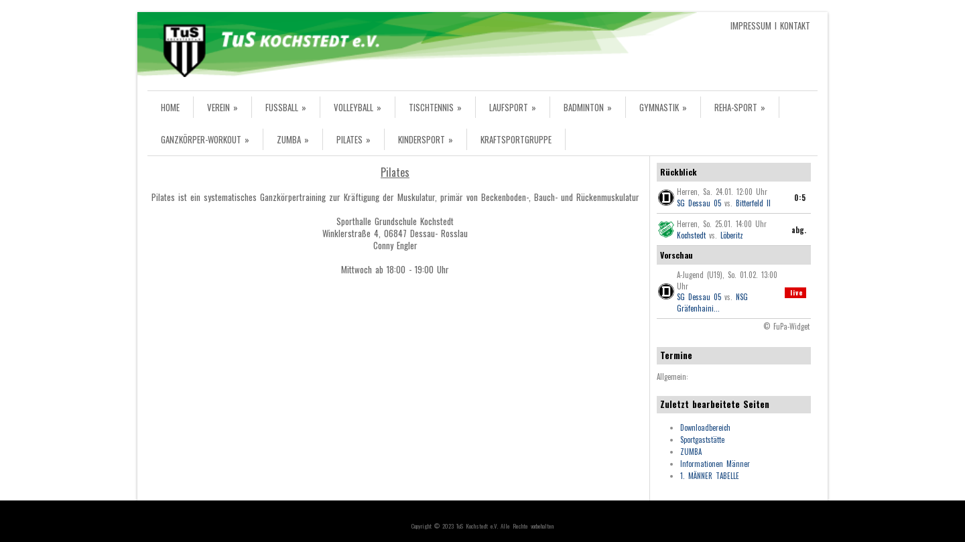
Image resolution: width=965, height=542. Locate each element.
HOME (170, 107)
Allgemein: (672, 376)
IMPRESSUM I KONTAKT (770, 25)
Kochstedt (691, 235)
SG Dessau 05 (699, 203)
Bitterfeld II (753, 203)
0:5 (800, 197)
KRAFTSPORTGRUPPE (516, 139)
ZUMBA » (293, 139)
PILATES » (353, 139)
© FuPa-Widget (786, 326)
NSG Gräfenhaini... (712, 302)
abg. (798, 229)
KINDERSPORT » (425, 139)
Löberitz (731, 235)
